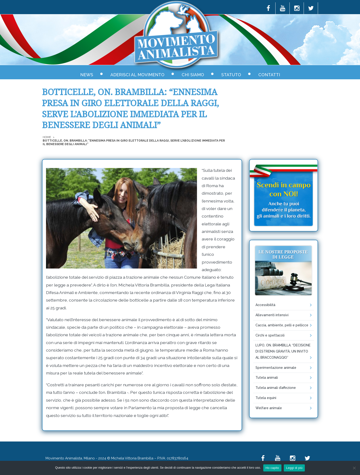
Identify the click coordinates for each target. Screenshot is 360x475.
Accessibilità (265, 305)
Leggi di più (294, 468)
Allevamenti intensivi (272, 315)
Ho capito (272, 468)
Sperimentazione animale (275, 368)
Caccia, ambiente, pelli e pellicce (281, 325)
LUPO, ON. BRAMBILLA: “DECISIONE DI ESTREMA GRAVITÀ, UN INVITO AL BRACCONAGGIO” (282, 351)
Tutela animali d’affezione (275, 388)
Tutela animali (266, 377)
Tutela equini (265, 398)
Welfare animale (268, 408)
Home (47, 137)
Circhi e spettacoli (270, 335)
